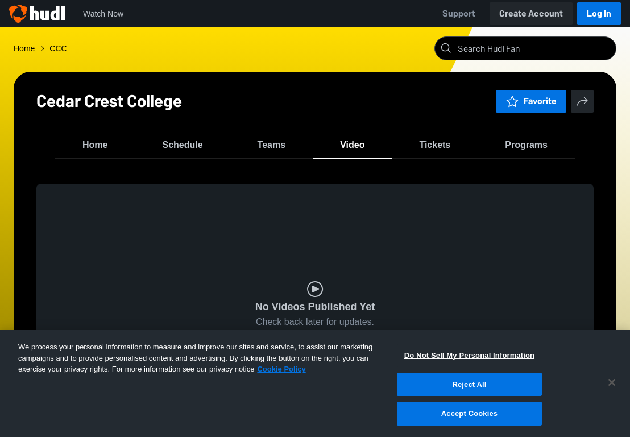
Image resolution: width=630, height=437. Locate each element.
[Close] (611, 382)
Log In (599, 13)
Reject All (469, 384)
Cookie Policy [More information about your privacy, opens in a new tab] (281, 369)
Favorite (531, 101)
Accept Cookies (469, 413)
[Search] (534, 48)
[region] (315, 383)
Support (458, 13)
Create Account (531, 13)
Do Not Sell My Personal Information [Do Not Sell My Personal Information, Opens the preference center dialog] (469, 355)
